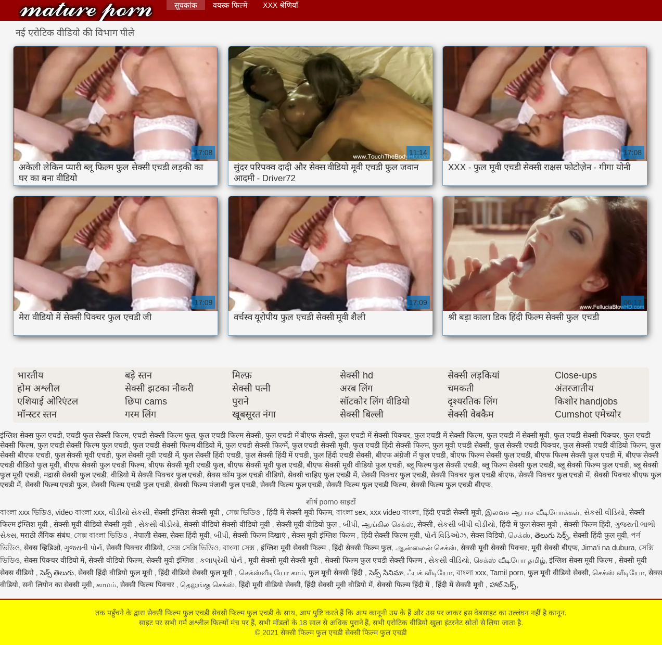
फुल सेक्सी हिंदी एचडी (212, 455)
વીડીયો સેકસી (129, 512)
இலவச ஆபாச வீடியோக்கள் (532, 512)
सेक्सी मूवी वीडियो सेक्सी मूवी (94, 524)
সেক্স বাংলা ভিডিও (102, 535)
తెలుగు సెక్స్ (551, 535)
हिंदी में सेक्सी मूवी (461, 584)
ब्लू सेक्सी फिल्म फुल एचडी (593, 465)
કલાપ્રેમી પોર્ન (222, 560)
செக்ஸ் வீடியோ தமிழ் (509, 560)
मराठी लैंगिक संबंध (45, 535)
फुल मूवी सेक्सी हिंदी (337, 572)
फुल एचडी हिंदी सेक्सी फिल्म (391, 445)
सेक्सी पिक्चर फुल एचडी (394, 475)
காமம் (106, 584)
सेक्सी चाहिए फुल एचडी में (323, 475)
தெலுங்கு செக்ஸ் (207, 584)
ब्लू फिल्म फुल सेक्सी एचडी (442, 465)
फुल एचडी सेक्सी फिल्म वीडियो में (177, 445)
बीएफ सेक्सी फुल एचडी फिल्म (103, 465)
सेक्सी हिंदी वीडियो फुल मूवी (116, 572)
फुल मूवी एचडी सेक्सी (461, 445)
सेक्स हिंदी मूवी (190, 535)
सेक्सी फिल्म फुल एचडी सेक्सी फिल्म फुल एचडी (86, 12)
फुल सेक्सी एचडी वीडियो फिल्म (604, 445)
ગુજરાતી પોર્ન (83, 547)
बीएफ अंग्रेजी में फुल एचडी (411, 455)
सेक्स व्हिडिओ (42, 547)
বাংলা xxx (471, 572)
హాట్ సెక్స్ (503, 584)
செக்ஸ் (519, 535)
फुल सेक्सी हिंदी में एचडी (277, 455)
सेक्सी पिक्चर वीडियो (134, 547)
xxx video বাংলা (394, 512)
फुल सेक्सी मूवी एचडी (83, 455)
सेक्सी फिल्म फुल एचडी (291, 484)
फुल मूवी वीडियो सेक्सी (558, 572)
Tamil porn (507, 572)
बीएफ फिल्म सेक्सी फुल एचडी (490, 455)
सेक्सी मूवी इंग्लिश (171, 560)
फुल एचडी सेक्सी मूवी (320, 445)
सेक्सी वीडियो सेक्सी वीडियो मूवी (228, 524)
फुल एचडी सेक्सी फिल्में (256, 445)
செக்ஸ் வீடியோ (618, 572)
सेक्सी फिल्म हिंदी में (404, 584)
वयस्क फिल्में (230, 5)
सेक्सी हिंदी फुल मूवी (600, 535)
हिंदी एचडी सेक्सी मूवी (452, 512)
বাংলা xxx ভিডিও (26, 512)
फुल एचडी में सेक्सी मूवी (518, 435)
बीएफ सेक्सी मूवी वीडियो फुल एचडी (354, 465)
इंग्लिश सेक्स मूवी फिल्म (582, 560)
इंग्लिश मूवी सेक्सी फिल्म (294, 547)
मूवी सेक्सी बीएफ (554, 547)
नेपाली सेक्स (150, 535)
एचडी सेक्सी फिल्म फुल (164, 435)
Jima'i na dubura (607, 547)
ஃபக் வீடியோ (429, 572)
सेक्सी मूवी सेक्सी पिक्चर (494, 547)
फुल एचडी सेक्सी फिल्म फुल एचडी (83, 445)
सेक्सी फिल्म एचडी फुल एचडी (130, 484)
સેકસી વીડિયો (604, 512)
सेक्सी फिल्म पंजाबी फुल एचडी (215, 484)
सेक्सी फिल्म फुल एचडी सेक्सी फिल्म (374, 560)
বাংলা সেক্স (240, 547)
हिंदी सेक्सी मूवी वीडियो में (338, 584)
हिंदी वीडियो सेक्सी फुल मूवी (196, 572)
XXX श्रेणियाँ (280, 5)
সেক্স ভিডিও (244, 512)
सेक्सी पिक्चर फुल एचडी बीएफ (472, 475)
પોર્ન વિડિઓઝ (445, 535)
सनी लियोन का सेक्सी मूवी (57, 584)
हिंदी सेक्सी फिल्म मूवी (391, 535)
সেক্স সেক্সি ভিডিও (193, 547)
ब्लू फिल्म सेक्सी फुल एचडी (518, 465)
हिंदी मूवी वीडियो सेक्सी (270, 584)
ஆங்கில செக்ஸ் (388, 524)
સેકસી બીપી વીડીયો (466, 524)
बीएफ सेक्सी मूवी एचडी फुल (186, 465)
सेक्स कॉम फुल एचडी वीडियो (245, 475)
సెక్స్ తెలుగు (57, 572)
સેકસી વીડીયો (159, 524)
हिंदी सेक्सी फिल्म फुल (361, 547)
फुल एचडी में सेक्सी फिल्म (448, 435)
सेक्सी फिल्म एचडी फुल (56, 484)
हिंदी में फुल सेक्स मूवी (529, 524)
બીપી (350, 524)
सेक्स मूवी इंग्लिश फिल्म (324, 535)
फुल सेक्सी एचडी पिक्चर (526, 445)
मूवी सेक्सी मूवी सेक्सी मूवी (284, 560)
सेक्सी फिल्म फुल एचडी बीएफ (451, 484)
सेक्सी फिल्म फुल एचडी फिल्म (366, 484)
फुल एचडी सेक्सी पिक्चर (586, 435)
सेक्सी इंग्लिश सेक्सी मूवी (188, 512)
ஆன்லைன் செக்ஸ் (426, 547)
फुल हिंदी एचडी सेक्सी (342, 455)
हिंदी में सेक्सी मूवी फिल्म (299, 512)
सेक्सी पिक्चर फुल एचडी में (554, 475)
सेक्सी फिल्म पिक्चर (148, 584)
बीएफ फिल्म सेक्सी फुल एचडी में (577, 455)
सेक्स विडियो (487, 535)
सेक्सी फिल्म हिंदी (587, 524)
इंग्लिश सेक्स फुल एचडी (31, 435)
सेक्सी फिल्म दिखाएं (260, 535)
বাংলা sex (351, 512)
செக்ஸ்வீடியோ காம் (272, 572)
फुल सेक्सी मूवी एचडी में (147, 455)
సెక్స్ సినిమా (386, 572)
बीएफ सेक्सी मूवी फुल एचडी (265, 465)
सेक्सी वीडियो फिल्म (115, 560)
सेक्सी (425, 524)
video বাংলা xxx (80, 512)
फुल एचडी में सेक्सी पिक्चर (374, 435)
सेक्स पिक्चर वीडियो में (54, 560)
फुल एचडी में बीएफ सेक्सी (300, 435)
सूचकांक (185, 5)
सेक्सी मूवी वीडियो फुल (307, 524)
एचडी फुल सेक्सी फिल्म (97, 435)
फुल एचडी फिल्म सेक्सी (230, 435)
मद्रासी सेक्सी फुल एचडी (75, 475)
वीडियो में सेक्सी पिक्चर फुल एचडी (156, 475)
